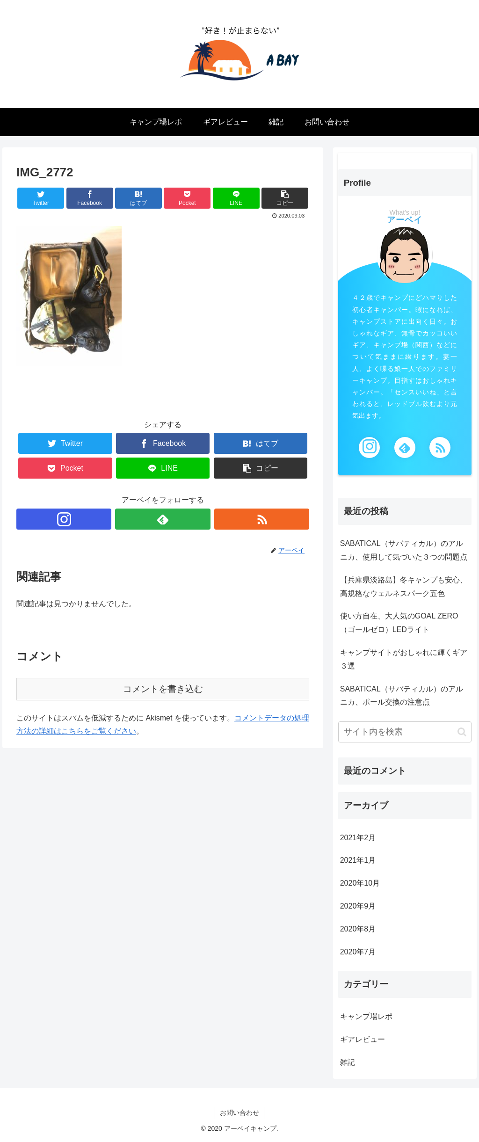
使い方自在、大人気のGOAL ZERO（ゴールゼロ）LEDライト (399, 622)
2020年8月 (358, 929)
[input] (405, 731)
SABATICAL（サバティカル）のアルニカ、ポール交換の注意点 (401, 695)
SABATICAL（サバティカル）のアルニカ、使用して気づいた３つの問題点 (403, 550)
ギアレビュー (362, 1039)
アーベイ (404, 220)
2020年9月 (358, 906)
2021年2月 (358, 838)
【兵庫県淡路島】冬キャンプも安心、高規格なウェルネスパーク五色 (403, 586)
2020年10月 (360, 883)
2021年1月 (358, 860)
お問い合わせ (239, 1112)
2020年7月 (358, 952)
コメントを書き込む (163, 689)
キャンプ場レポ (366, 1016)
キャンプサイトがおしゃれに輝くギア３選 (403, 659)
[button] (462, 732)
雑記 (347, 1062)
